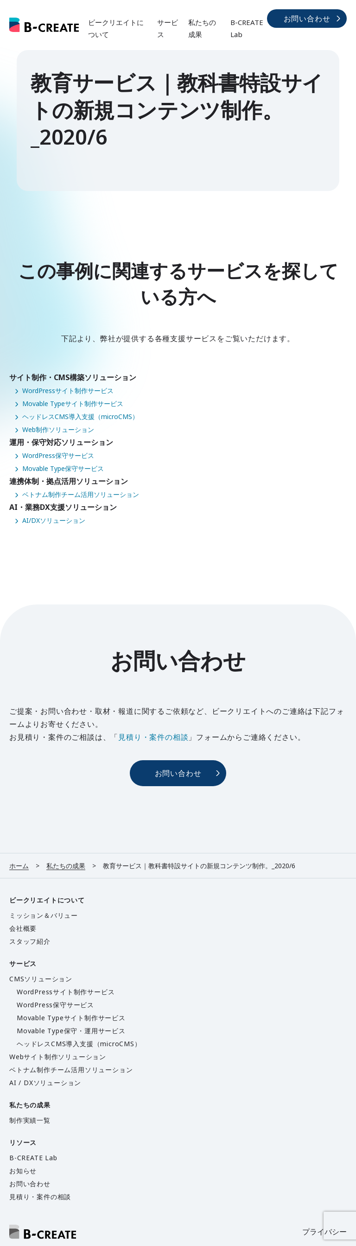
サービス (167, 28)
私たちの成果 (202, 28)
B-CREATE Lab (246, 28)
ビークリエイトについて (116, 28)
